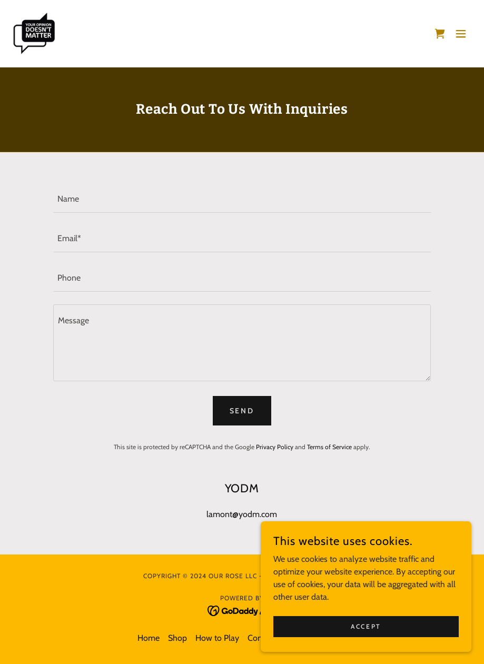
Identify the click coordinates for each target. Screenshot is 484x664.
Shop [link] (177, 638)
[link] (34, 34)
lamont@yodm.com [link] (241, 514)
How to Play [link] (217, 638)
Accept (366, 626)
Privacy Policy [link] (274, 447)
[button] (460, 33)
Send (242, 410)
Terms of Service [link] (329, 447)
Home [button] (148, 638)
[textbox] (242, 199)
